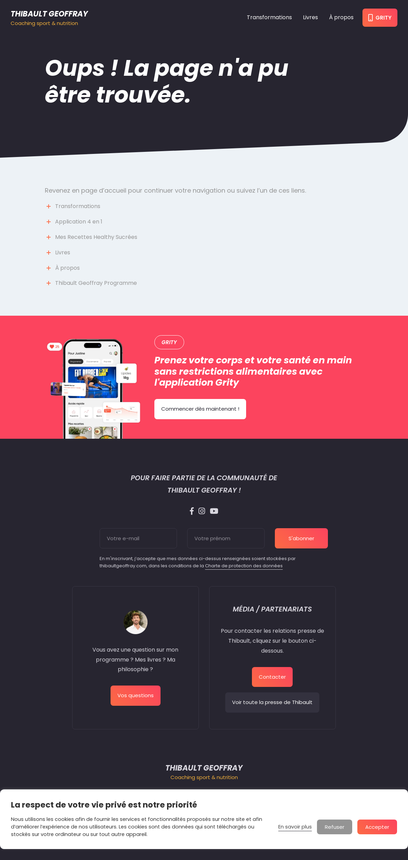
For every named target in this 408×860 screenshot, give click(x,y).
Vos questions (135, 695)
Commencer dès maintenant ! (200, 408)
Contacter (272, 676)
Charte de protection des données (244, 565)
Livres (310, 17)
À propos (341, 17)
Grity (380, 17)
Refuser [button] (334, 827)
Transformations (269, 17)
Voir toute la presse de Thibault (272, 702)
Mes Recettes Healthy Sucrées (96, 237)
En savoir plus (295, 826)
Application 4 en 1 (78, 222)
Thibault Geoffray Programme (96, 283)
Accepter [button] (377, 827)
